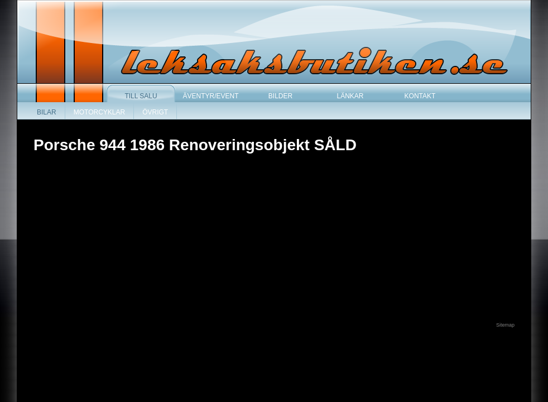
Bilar (46, 112)
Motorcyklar (99, 112)
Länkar (350, 96)
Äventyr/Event (210, 96)
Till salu (140, 96)
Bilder (280, 96)
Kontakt (420, 96)
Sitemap (505, 325)
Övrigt (155, 112)
